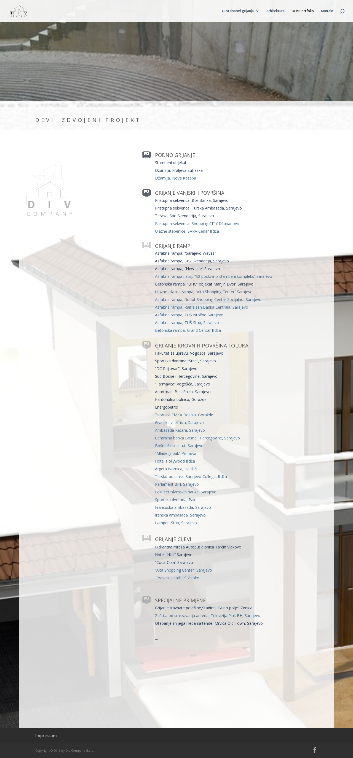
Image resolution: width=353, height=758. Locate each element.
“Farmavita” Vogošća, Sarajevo (182, 384)
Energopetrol (166, 407)
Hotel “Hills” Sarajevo (173, 554)
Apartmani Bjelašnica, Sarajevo (183, 391)
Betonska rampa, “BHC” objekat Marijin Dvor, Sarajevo (204, 284)
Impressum (46, 735)
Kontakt (327, 11)
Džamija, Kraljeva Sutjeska (179, 170)
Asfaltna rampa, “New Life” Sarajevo (187, 268)
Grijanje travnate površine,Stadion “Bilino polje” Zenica (203, 607)
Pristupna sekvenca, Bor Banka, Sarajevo (192, 200)
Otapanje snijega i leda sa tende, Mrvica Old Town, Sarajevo (209, 623)
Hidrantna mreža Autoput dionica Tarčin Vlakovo (198, 547)
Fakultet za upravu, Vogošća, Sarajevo (189, 353)
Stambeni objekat (170, 162)
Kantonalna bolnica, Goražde (181, 399)
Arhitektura (275, 11)
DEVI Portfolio (303, 11)
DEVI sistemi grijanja (238, 11)
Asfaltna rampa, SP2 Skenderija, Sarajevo (192, 260)
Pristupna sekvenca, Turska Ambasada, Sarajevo (198, 208)
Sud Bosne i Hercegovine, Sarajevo (186, 376)
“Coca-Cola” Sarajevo (174, 562)
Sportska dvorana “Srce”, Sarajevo (185, 360)
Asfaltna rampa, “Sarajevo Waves (185, 253)
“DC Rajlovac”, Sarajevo (176, 368)
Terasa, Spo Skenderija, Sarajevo (184, 215)
